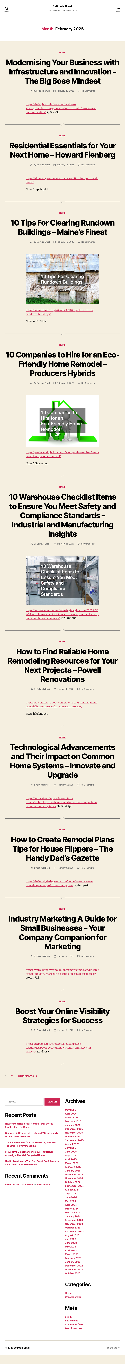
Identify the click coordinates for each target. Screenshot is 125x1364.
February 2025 (73, 1176)
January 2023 (73, 1271)
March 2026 (71, 1126)
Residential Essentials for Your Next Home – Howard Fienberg (62, 159)
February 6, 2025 (66, 877)
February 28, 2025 (65, 100)
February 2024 (73, 1221)
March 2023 (71, 1263)
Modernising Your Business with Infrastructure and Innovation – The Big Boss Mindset (62, 76)
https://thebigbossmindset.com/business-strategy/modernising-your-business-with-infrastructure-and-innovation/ (61, 117)
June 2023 (71, 1252)
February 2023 (73, 1267)
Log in (68, 1326)
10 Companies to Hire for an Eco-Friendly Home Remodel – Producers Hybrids (62, 373)
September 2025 (74, 1149)
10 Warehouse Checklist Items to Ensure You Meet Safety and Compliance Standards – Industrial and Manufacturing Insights (62, 524)
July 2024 (70, 1202)
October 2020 (73, 1282)
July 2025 (70, 1157)
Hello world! (43, 1193)
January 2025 (73, 1179)
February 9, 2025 (66, 698)
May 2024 (70, 1210)
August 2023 (72, 1244)
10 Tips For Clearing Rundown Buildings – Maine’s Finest (62, 236)
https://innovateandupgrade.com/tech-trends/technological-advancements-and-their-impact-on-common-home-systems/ (62, 811)
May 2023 (70, 1255)
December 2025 (74, 1138)
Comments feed (74, 1333)
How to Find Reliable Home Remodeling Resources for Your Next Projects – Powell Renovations (62, 674)
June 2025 (71, 1160)
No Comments (88, 100)
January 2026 (73, 1134)
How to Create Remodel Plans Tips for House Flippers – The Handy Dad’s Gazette (62, 858)
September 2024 (74, 1195)
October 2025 (72, 1145)
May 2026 (70, 1119)
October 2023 (72, 1236)
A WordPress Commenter (19, 1193)
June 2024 (71, 1206)
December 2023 (74, 1229)
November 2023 (74, 1233)
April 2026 (71, 1122)
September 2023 (74, 1240)
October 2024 (72, 1191)
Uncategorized (73, 1306)
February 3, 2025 (66, 1039)
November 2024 (74, 1187)
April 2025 (71, 1168)
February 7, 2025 (66, 794)
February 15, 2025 (65, 392)
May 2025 (70, 1164)
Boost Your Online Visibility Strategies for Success (62, 1024)
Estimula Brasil (62, 6)
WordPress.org (73, 1337)
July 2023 (70, 1248)
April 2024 (71, 1214)
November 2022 (74, 1278)
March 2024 (71, 1217)
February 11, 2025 (65, 553)
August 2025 (72, 1153)
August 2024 (72, 1198)
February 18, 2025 (65, 174)
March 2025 (71, 1172)
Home (62, 53)
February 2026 (73, 1130)
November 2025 (74, 1141)
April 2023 (71, 1259)
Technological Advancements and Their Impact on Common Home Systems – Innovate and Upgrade (62, 770)
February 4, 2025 (66, 965)
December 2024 (74, 1183)
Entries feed (71, 1329)
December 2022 (74, 1274)
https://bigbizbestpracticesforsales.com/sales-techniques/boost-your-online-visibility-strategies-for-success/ (59, 1056)
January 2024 (73, 1225)
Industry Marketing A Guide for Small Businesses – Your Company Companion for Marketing (62, 941)
